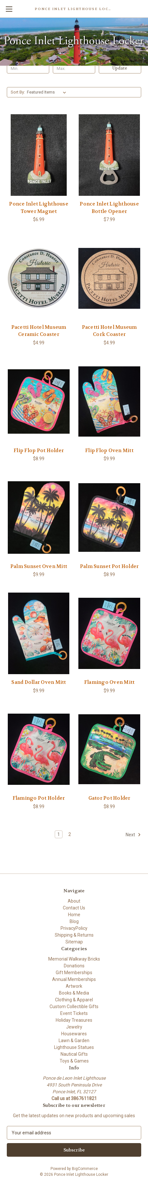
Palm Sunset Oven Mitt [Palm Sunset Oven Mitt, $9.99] (38, 566)
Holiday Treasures (74, 1020)
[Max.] (74, 68)
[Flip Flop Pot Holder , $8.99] (39, 401)
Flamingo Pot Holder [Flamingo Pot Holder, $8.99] (39, 798)
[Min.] (28, 68)
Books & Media (74, 993)
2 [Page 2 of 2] (69, 834)
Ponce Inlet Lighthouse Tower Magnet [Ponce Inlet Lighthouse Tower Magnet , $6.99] (38, 208)
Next (133, 834)
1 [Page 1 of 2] (58, 834)
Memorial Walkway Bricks (74, 959)
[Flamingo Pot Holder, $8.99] (39, 749)
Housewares (74, 1033)
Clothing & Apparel (74, 999)
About (74, 901)
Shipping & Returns (74, 935)
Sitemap (74, 941)
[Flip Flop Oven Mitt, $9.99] (109, 401)
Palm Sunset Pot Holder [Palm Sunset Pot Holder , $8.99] (109, 566)
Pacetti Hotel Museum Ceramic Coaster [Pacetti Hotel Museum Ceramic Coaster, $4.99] (38, 331)
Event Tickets (74, 1013)
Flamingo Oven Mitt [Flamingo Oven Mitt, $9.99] (109, 682)
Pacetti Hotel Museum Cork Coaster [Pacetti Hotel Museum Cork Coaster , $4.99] (109, 331)
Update (119, 68)
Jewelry (74, 1027)
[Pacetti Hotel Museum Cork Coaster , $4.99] (109, 278)
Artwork (74, 986)
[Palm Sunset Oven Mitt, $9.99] (39, 517)
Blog (74, 921)
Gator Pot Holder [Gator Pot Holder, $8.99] (109, 798)
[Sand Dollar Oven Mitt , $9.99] (39, 633)
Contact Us (74, 907)
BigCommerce (85, 1168)
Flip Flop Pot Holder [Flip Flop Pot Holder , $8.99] (39, 450)
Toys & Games (74, 1060)
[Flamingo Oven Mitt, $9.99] (109, 633)
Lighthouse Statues (74, 1047)
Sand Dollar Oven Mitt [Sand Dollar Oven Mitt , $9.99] (38, 682)
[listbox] (48, 92)
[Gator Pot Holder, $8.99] (109, 749)
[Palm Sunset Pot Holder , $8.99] (109, 517)
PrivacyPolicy (74, 928)
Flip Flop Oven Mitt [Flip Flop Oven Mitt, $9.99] (109, 450)
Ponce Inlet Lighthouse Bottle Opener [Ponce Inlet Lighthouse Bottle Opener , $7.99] (109, 208)
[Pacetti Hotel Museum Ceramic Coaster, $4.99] (39, 278)
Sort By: (18, 92)
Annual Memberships (74, 979)
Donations (74, 965)
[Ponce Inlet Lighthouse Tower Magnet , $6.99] (39, 155)
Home (74, 914)
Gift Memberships (74, 972)
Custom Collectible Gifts (74, 1006)
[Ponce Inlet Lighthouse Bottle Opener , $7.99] (109, 155)
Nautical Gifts (74, 1054)
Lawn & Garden (74, 1040)
